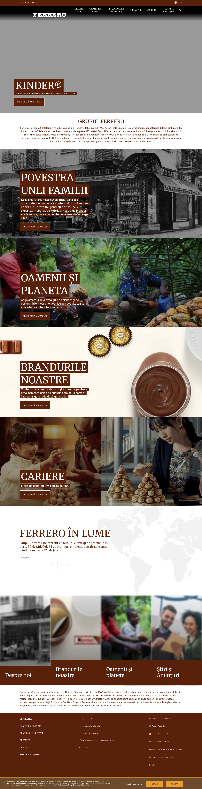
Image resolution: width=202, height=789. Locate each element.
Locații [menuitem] (152, 765)
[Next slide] (199, 59)
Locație (24, 558)
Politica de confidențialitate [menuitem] (89, 726)
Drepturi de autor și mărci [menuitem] (159, 742)
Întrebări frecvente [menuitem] (86, 719)
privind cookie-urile (80, 785)
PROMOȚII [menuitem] (136, 10)
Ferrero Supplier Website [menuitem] (160, 718)
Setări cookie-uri (134, 784)
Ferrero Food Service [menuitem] (158, 726)
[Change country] (178, 3)
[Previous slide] (2, 59)
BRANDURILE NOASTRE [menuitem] (116, 10)
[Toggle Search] (180, 10)
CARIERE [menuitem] (152, 10)
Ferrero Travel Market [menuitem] (158, 734)
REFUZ (155, 784)
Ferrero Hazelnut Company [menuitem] (161, 757)
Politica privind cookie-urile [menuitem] (89, 733)
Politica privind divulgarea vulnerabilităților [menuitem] (165, 749)
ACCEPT (174, 784)
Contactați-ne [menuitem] (28, 3)
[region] (101, 783)
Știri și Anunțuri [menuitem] (169, 10)
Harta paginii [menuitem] (83, 747)
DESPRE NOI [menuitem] (78, 10)
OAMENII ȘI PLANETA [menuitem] (96, 10)
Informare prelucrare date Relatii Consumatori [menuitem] (96, 740)
